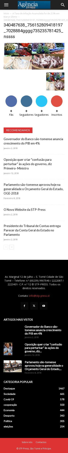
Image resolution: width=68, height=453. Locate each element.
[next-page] (11, 247)
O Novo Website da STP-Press (25, 209)
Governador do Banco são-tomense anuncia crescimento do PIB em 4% (43, 330)
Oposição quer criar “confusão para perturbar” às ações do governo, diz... (43, 348)
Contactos (41, 442)
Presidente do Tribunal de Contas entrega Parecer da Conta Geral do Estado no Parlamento (32, 230)
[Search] (63, 5)
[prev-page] (6, 247)
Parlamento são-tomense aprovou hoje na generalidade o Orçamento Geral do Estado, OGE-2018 (33, 189)
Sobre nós (27, 442)
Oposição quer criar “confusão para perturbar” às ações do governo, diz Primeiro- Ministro (28, 164)
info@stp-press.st (39, 295)
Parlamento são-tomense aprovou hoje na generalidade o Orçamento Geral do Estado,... (44, 365)
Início (6, 13)
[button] (6, 5)
